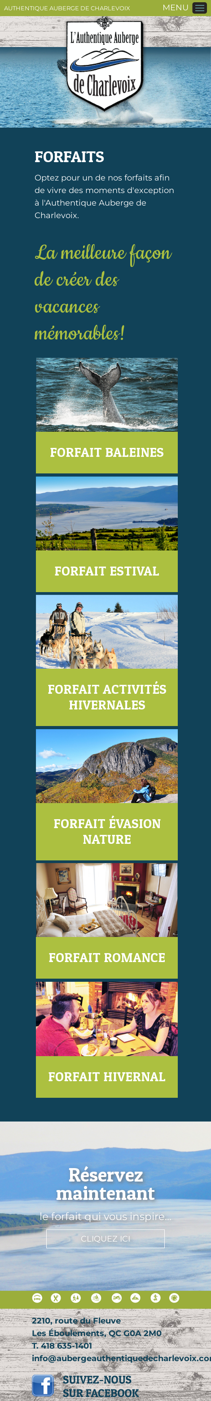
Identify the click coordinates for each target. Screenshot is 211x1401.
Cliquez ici (105, 1239)
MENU (176, 8)
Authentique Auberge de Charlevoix (67, 8)
